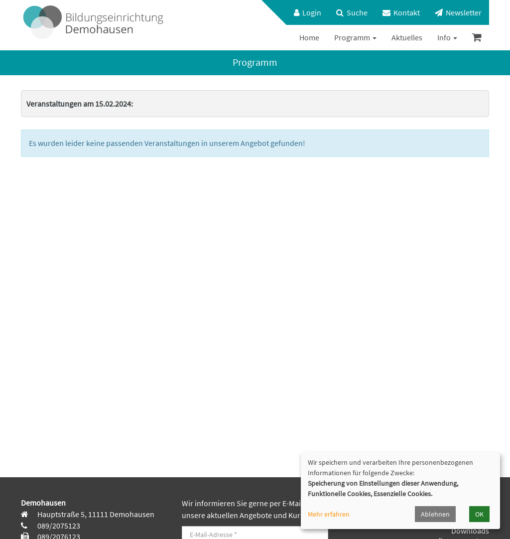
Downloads (470, 531)
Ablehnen (435, 514)
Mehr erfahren (329, 514)
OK (479, 514)
